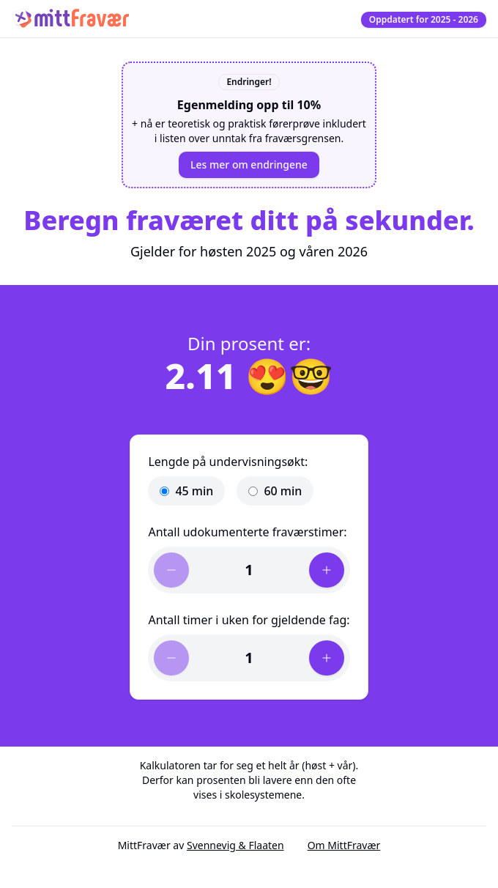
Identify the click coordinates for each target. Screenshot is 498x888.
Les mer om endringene (249, 164)
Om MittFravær (344, 845)
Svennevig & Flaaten (235, 845)
